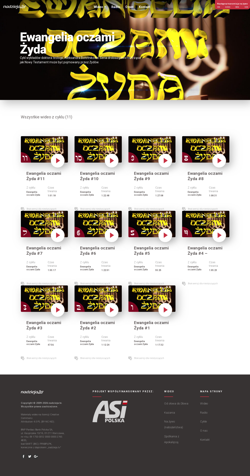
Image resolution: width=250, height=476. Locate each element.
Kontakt (205, 439)
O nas (204, 430)
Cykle (203, 421)
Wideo (204, 403)
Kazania (169, 412)
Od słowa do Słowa (176, 403)
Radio (203, 412)
